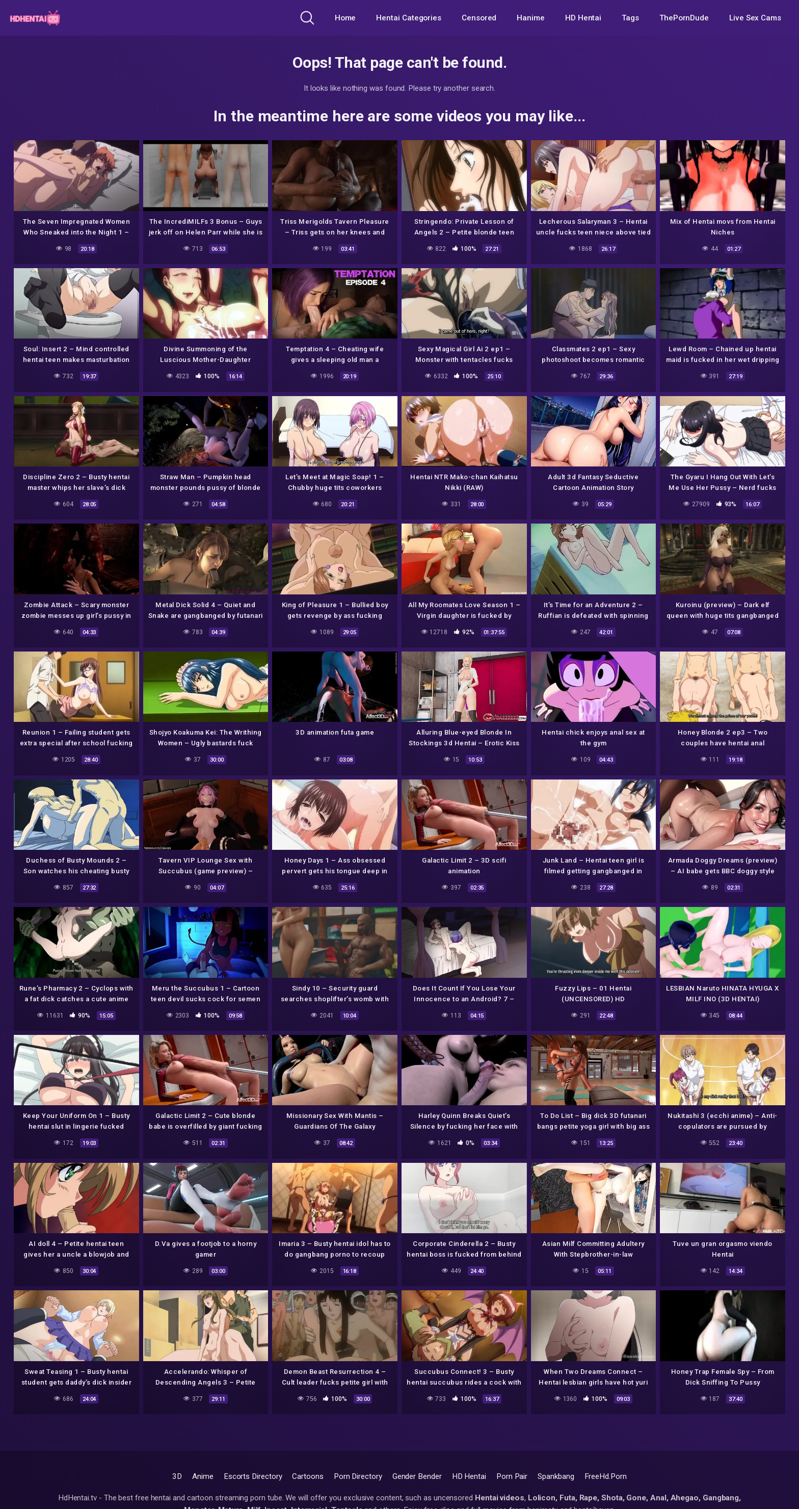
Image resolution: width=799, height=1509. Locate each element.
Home (345, 17)
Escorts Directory (253, 1476)
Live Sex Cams (755, 17)
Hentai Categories (408, 17)
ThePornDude (684, 17)
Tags (630, 17)
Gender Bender (417, 1476)
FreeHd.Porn (605, 1476)
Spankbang (556, 1476)
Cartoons (307, 1476)
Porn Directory (358, 1476)
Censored (479, 17)
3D (177, 1476)
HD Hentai (583, 17)
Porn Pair (511, 1476)
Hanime (531, 17)
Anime (203, 1476)
